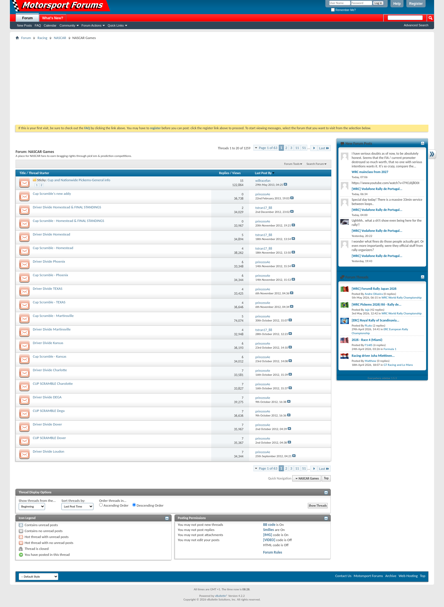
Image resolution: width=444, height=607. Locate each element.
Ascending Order (114, 505)
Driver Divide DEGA (47, 397)
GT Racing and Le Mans (398, 365)
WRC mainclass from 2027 (370, 172)
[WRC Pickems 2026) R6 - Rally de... (376, 304)
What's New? (52, 18)
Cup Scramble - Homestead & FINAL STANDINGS (68, 221)
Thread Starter (39, 173)
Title (23, 173)
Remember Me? (343, 10)
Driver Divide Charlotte (50, 370)
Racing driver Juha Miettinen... (373, 356)
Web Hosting (408, 576)
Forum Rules (272, 552)
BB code (269, 524)
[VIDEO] (269, 540)
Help (397, 4)
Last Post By (265, 173)
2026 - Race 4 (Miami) (367, 340)
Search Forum (315, 164)
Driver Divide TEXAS (47, 288)
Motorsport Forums (368, 576)
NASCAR (60, 38)
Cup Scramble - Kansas (49, 356)
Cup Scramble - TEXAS (49, 302)
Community (67, 25)
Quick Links (116, 25)
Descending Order (148, 505)
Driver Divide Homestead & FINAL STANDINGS (67, 207)
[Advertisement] (222, 82)
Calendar (50, 25)
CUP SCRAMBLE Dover (49, 438)
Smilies (268, 530)
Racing (42, 38)
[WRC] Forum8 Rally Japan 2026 (374, 289)
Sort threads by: (73, 500)
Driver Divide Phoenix (49, 261)
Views (236, 173)
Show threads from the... (37, 500)
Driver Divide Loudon (48, 451)
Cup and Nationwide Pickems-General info (79, 180)
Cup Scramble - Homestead (53, 248)
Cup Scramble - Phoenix (50, 275)
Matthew (370, 361)
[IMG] (267, 535)
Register (416, 4)
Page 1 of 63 (268, 148)
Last (324, 148)
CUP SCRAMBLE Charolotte (53, 383)
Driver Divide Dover (47, 424)
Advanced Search (416, 25)
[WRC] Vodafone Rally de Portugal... (377, 189)
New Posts (24, 25)
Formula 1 (390, 349)
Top (326, 478)
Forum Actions (91, 25)
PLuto (368, 325)
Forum (27, 18)
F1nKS (368, 345)
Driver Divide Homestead (51, 234)
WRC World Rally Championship (402, 297)
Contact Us (343, 576)
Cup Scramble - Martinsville (53, 316)
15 (241, 181)
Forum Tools (292, 164)
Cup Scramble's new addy (52, 193)
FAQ (38, 25)
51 (304, 148)
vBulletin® (221, 596)
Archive (390, 576)
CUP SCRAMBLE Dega (49, 411)
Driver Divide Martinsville (52, 329)
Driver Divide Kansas (48, 343)
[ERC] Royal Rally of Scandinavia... (375, 320)
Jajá (367, 310)
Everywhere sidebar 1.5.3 (382, 378)
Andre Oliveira (374, 294)
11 (297, 148)
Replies (224, 173)
